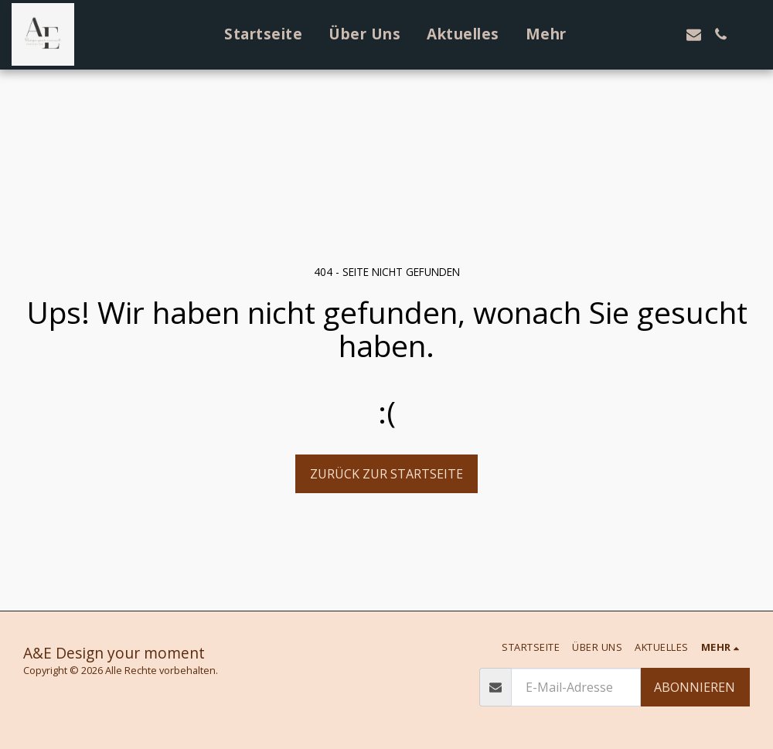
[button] (612, 34)
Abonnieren (694, 687)
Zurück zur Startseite (386, 473)
